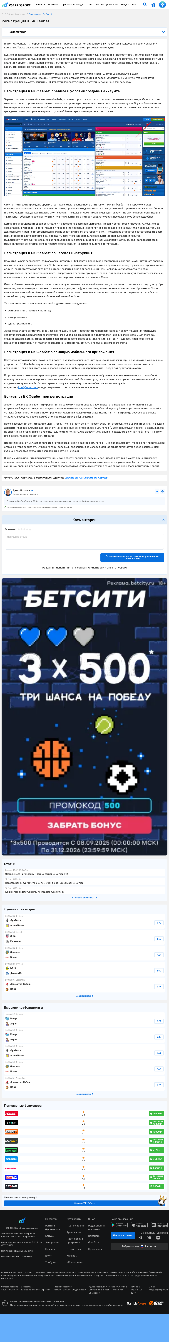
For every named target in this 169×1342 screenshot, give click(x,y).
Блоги (48, 1255)
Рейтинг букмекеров (52, 1227)
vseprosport (16, 5)
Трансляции (74, 1232)
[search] (145, 5)
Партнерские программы (75, 1240)
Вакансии (94, 1235)
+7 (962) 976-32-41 (137, 1291)
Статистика (74, 1249)
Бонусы (49, 1235)
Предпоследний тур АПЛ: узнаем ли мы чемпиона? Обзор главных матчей (84, 881)
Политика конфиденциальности (17, 1251)
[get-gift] (153, 5)
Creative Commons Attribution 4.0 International (68, 1272)
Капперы (72, 1255)
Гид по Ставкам (76, 1225)
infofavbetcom (28, 387)
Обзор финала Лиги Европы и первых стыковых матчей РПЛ (84, 872)
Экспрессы (52, 1242)
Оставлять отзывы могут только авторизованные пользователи (132, 557)
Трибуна (50, 1262)
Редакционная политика (97, 1227)
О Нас (91, 1219)
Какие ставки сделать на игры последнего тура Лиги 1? (84, 890)
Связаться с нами (122, 1235)
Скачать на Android (95, 477)
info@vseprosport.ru (158, 1290)
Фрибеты (93, 1242)
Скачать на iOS (73, 477)
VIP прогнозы (74, 1262)
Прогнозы (51, 1219)
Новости (50, 1249)
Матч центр (74, 1219)
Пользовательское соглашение (16, 1256)
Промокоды (95, 1249)
